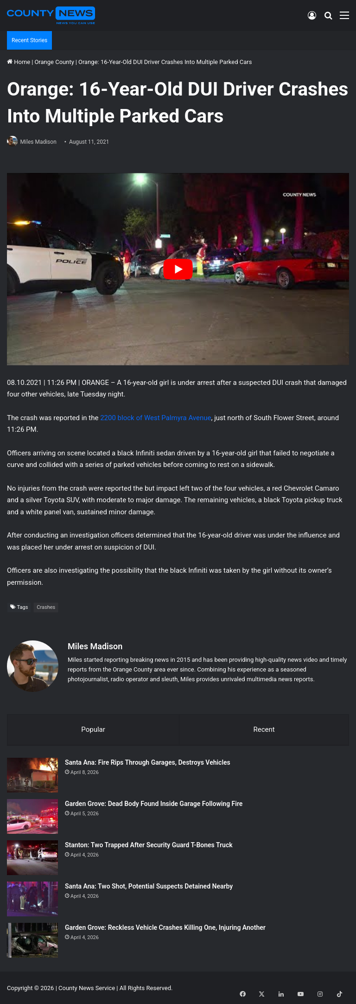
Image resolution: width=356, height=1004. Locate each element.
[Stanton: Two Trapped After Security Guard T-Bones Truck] (32, 856)
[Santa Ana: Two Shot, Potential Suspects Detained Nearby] (32, 898)
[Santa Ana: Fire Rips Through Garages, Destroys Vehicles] (32, 774)
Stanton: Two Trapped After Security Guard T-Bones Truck (149, 844)
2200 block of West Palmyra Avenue (155, 418)
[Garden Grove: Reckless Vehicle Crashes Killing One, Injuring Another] (32, 939)
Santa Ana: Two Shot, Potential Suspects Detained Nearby (149, 885)
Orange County (54, 61)
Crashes (46, 608)
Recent (263, 727)
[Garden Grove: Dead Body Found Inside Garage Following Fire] (32, 815)
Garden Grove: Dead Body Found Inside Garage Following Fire (153, 802)
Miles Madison (42, 142)
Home (18, 61)
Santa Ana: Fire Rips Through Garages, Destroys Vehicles (147, 761)
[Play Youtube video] (178, 269)
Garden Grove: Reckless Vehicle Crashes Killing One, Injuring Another (165, 926)
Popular (93, 727)
